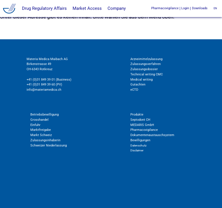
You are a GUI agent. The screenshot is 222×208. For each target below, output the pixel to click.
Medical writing (141, 79)
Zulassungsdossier (144, 69)
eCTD (134, 90)
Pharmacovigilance (144, 130)
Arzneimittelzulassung (146, 59)
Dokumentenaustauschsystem (152, 135)
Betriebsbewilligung (44, 114)
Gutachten (137, 84)
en (215, 8)
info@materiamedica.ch (44, 90)
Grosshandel (39, 120)
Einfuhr (35, 125)
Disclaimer (136, 150)
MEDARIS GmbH (142, 125)
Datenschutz (138, 145)
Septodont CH (140, 120)
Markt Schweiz (41, 135)
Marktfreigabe (40, 130)
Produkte (136, 114)
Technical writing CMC (146, 74)
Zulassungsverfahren (145, 64)
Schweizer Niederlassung (48, 145)
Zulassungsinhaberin (45, 140)
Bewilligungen (140, 140)
